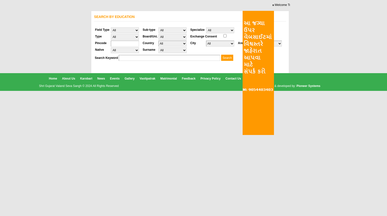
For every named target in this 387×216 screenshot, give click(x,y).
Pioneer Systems (308, 86)
